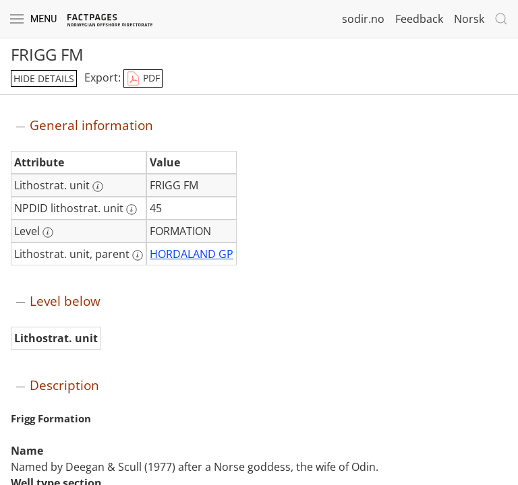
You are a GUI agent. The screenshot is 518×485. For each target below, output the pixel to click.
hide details (43, 78)
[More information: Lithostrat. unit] (97, 186)
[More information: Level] (47, 232)
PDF (143, 78)
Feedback (419, 18)
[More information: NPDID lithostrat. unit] (131, 209)
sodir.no (363, 18)
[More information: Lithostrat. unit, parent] (137, 255)
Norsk (469, 18)
